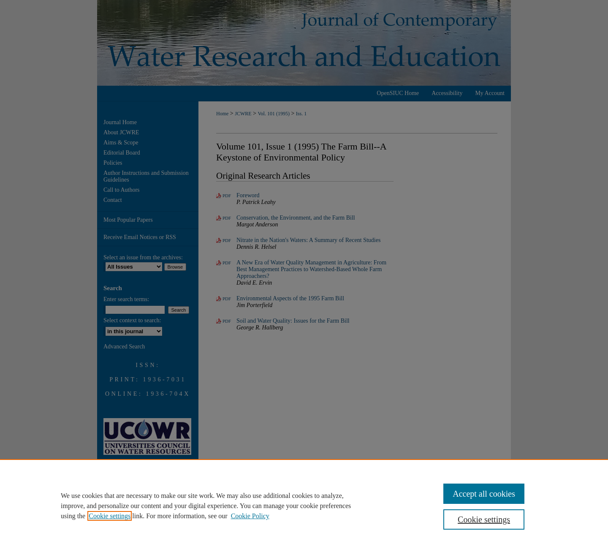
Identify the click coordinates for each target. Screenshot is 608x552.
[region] (304, 505)
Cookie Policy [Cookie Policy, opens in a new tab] (250, 515)
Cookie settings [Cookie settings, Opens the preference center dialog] (484, 519)
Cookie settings (109, 515)
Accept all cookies (484, 493)
